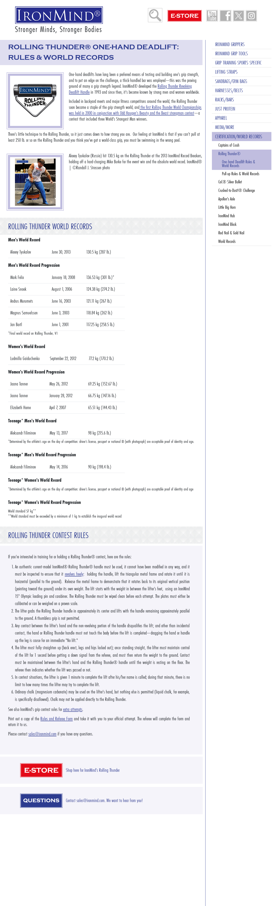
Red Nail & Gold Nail (231, 233)
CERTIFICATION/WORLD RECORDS (238, 136)
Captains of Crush (228, 145)
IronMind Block (227, 224)
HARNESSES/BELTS (229, 90)
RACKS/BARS (224, 99)
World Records (226, 241)
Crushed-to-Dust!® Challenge (236, 190)
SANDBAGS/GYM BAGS (231, 81)
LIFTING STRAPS (226, 72)
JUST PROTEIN (225, 109)
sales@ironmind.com (42, 734)
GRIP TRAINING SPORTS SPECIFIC (238, 63)
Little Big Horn (227, 207)
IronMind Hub (226, 216)
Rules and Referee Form (56, 719)
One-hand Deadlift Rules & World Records (238, 163)
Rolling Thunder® (229, 153)
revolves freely (74, 574)
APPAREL (221, 118)
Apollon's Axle (226, 199)
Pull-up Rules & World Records (240, 174)
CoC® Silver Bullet (230, 182)
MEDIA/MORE (224, 127)
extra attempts (72, 709)
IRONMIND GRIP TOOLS (231, 53)
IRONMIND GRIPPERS (230, 44)
